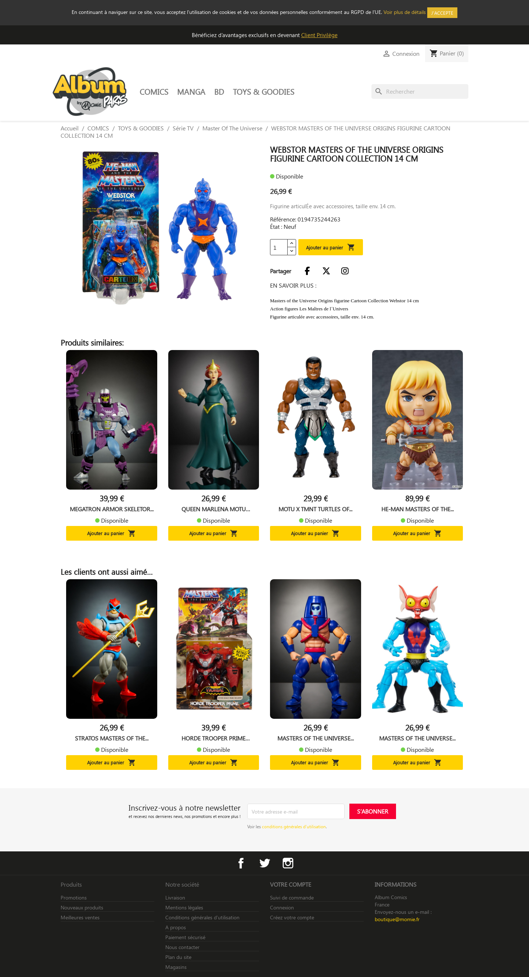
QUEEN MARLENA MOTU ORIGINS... (213, 509)
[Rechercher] (419, 91)
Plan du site (178, 956)
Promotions (74, 897)
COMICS (154, 91)
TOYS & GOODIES (263, 91)
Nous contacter (182, 947)
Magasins (176, 966)
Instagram (288, 863)
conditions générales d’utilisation (294, 826)
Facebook (241, 863)
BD (219, 91)
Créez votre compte (292, 917)
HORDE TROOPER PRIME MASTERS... (213, 738)
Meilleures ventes (80, 917)
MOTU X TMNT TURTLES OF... (315, 509)
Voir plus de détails (405, 11)
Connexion (282, 907)
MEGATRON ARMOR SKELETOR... (112, 509)
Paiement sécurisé (185, 937)
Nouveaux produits (82, 907)
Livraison (175, 897)
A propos (175, 927)
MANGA (191, 91)
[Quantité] (279, 247)
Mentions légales (184, 907)
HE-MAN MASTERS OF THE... (417, 509)
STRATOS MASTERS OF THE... (111, 738)
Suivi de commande (292, 897)
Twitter (264, 863)
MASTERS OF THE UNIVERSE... (315, 738)
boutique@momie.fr (397, 919)
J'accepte (442, 13)
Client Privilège (319, 35)
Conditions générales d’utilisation (202, 917)
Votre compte (290, 884)
